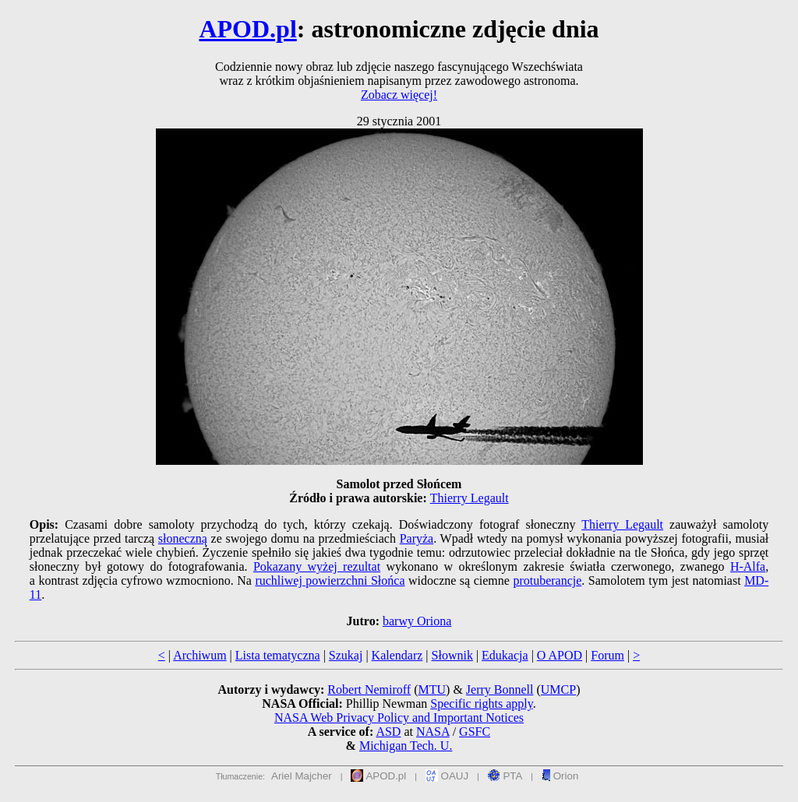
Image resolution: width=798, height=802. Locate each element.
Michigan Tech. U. (405, 745)
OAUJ (446, 776)
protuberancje (547, 580)
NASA (433, 731)
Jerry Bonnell (500, 689)
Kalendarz (397, 655)
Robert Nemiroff (369, 689)
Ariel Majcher (301, 776)
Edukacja (505, 655)
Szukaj (346, 655)
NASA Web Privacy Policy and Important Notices (399, 717)
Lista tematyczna (277, 655)
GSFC (474, 731)
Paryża (417, 538)
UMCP (558, 689)
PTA (505, 776)
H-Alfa (747, 566)
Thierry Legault (469, 498)
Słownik (452, 655)
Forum (607, 655)
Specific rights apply (481, 703)
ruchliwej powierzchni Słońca (329, 580)
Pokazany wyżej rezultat (316, 566)
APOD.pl (247, 29)
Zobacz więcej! (399, 94)
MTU (432, 689)
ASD (388, 731)
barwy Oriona (417, 621)
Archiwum (199, 655)
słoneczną (182, 538)
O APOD (559, 655)
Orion (560, 776)
